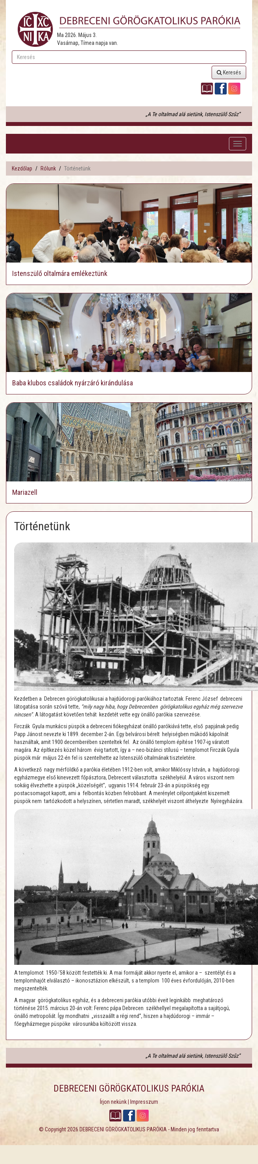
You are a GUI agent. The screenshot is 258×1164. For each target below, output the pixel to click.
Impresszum (144, 1102)
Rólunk (48, 168)
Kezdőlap (22, 168)
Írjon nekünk (113, 1102)
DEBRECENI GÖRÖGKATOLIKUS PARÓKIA (123, 1129)
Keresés (229, 72)
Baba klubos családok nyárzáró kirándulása (72, 383)
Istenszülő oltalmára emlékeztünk (59, 273)
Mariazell (24, 492)
